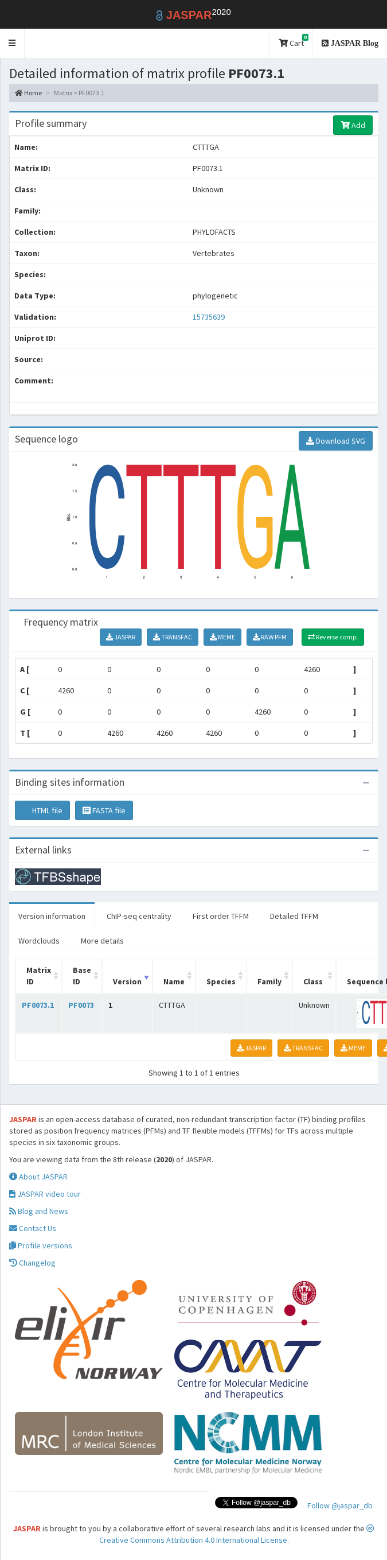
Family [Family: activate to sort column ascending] (269, 981)
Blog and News (38, 1211)
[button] (12, 43)
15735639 (209, 317)
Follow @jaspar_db (340, 1505)
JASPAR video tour (45, 1194)
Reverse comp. (333, 636)
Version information (51, 916)
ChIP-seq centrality (139, 916)
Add (353, 125)
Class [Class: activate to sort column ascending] (313, 981)
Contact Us (32, 1228)
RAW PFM (270, 636)
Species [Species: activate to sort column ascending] (221, 981)
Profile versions (40, 1245)
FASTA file (104, 810)
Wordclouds (39, 941)
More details (102, 941)
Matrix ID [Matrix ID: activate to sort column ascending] (38, 976)
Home (28, 92)
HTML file (42, 810)
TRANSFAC (172, 636)
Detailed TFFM (294, 916)
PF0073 (81, 1005)
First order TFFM (221, 916)
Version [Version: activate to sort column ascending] (127, 981)
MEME (222, 636)
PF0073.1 (38, 1005)
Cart (293, 41)
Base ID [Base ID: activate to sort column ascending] (82, 976)
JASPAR (120, 636)
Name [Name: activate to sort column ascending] (174, 981)
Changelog (32, 1263)
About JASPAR (38, 1176)
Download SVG (335, 441)
